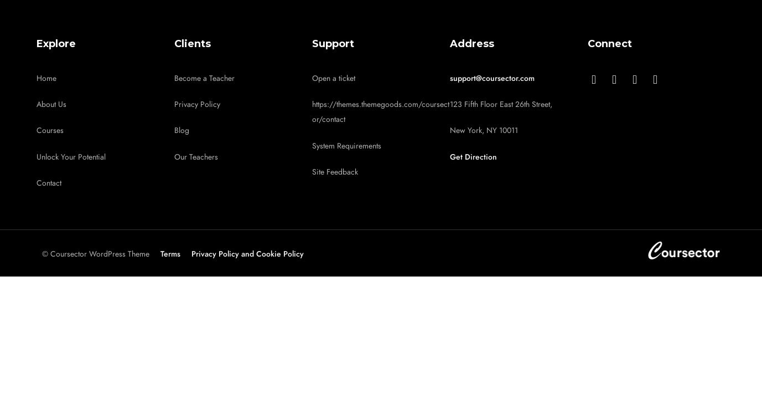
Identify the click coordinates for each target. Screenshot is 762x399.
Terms (170, 254)
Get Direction (473, 157)
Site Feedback (335, 172)
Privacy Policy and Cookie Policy (247, 254)
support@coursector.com (492, 78)
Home (46, 78)
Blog (181, 130)
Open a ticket (333, 78)
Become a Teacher (204, 78)
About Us (51, 104)
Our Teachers (196, 157)
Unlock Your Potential (71, 157)
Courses (50, 130)
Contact (49, 183)
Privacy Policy (197, 104)
